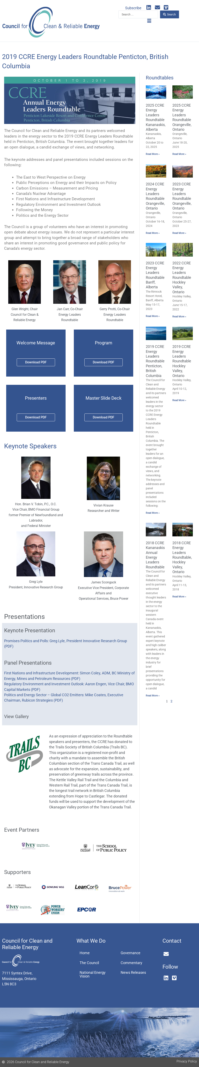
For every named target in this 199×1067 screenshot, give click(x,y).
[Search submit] (169, 14)
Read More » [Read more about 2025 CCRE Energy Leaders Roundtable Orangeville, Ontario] (179, 154)
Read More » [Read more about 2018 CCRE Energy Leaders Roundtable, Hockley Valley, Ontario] (179, 596)
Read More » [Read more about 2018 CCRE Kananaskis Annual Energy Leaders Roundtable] (153, 695)
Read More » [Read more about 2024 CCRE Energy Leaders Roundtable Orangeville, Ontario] (153, 233)
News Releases (133, 972)
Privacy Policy (187, 1061)
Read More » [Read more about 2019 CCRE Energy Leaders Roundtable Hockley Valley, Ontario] (179, 400)
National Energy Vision (93, 974)
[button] (149, 21)
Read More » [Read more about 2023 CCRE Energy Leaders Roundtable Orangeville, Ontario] (179, 233)
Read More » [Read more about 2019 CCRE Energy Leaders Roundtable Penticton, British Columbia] (153, 512)
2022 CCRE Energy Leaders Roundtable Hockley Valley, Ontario (181, 277)
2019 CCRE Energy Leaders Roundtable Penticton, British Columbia (155, 361)
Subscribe (133, 8)
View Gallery (16, 716)
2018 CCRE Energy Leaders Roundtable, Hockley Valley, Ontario (182, 557)
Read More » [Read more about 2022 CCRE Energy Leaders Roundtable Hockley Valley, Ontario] (179, 316)
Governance (130, 953)
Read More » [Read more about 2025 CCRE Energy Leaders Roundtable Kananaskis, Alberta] (153, 154)
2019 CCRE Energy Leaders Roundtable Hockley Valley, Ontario (181, 361)
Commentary (131, 963)
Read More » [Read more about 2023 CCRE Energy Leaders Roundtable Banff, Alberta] (153, 316)
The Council (89, 963)
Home (85, 953)
